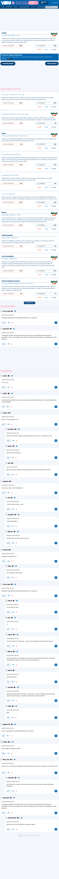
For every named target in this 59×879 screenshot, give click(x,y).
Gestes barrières (7, 235)
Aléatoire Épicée (24, 7)
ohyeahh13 (11, 514)
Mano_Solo (6, 759)
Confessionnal (41, 7)
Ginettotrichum (12, 818)
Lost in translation (8, 256)
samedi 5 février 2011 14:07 (8, 728)
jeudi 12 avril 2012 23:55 (11, 467)
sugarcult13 (6, 329)
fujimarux (10, 531)
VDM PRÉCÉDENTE (8, 63)
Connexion (55, 2)
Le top (33, 7)
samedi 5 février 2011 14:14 (8, 763)
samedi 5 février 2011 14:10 (12, 604)
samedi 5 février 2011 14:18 (12, 821)
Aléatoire (9, 7)
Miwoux (10, 651)
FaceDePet (11, 429)
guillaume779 (7, 724)
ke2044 (5, 393)
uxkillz (10, 706)
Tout (2, 7)
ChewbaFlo (11, 777)
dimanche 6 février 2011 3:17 (13, 781)
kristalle (5, 742)
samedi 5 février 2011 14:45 (12, 433)
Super (4, 133)
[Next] (39, 836)
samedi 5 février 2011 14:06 (12, 501)
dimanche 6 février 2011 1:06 (13, 535)
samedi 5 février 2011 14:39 (12, 691)
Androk (5, 376)
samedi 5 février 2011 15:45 (12, 518)
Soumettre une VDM (32, 3)
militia (9, 566)
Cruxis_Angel (7, 311)
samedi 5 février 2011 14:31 (12, 674)
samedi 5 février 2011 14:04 (8, 315)
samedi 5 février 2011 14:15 (12, 638)
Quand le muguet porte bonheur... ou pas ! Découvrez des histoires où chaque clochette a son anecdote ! (26, 57)
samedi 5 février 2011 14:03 (8, 416)
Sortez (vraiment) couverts (11, 281)
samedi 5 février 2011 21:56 (12, 710)
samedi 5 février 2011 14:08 (8, 745)
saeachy (10, 634)
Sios (9, 497)
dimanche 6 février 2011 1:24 (13, 570)
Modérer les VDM (44, 3)
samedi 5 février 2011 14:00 (8, 379)
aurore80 (10, 687)
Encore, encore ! (29, 302)
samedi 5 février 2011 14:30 (12, 655)
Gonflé (4, 33)
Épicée (16, 7)
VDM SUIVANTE (52, 63)
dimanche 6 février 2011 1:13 (12, 450)
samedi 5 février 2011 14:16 (8, 332)
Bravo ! (4, 212)
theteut (10, 446)
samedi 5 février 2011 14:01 (8, 397)
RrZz (9, 617)
